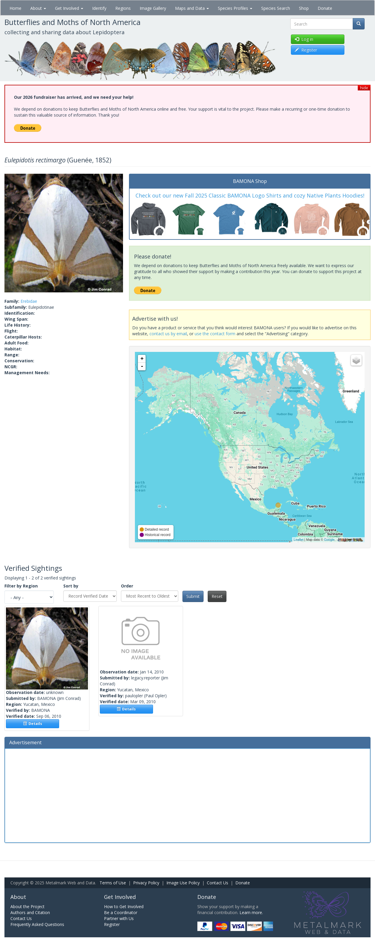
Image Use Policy (183, 883)
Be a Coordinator (120, 912)
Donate (325, 8)
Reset (217, 596)
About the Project (27, 906)
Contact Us (217, 883)
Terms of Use (113, 883)
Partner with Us (119, 918)
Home (15, 8)
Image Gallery (153, 8)
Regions (123, 8)
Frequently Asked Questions (37, 924)
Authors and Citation (30, 912)
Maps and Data (192, 8)
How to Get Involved (124, 906)
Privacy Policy (146, 883)
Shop (304, 8)
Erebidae (29, 301)
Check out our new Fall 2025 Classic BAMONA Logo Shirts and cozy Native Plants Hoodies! (249, 195)
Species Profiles (235, 8)
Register (112, 924)
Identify (99, 8)
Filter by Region (21, 586)
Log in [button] (304, 39)
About (38, 8)
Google (329, 539)
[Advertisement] (187, 794)
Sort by (70, 586)
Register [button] (306, 50)
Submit (193, 596)
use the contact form (215, 333)
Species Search (275, 8)
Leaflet (298, 539)
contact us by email (168, 333)
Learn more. (251, 912)
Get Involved (69, 8)
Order (127, 586)
